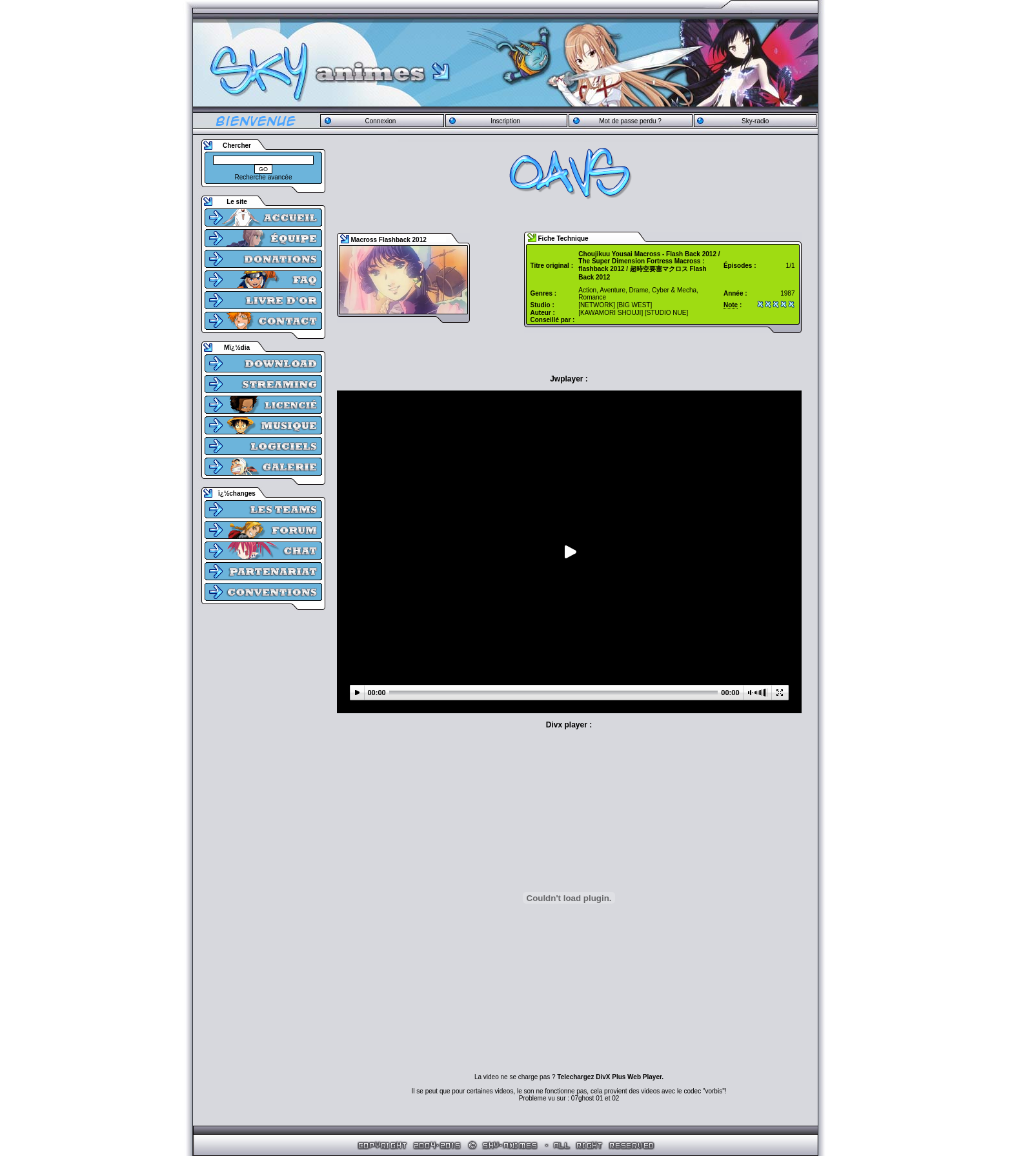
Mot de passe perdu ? (630, 121)
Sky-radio (755, 121)
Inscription (505, 121)
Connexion (380, 121)
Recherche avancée (263, 177)
